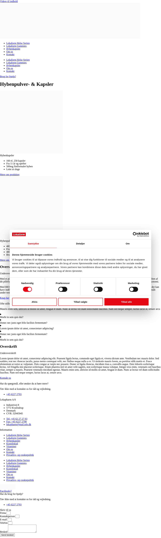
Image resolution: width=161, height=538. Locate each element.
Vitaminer (11, 446)
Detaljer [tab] (80, 243)
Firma (3, 513)
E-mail (4, 519)
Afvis (34, 302)
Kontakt (10, 54)
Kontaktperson (7, 516)
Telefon (4, 522)
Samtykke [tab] (33, 243)
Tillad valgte (80, 302)
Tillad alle (126, 302)
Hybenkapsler (13, 48)
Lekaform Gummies (16, 46)
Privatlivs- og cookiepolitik (20, 455)
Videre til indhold (9, 1)
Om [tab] (128, 243)
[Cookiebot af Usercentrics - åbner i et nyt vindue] (135, 234)
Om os (9, 51)
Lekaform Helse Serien (18, 43)
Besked (4, 533)
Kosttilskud (12, 443)
